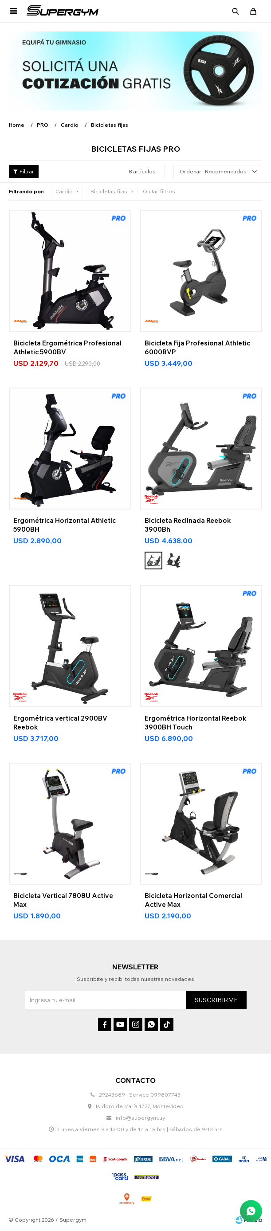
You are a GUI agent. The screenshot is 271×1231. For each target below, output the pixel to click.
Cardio (64, 191)
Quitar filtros (159, 191)
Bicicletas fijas (108, 191)
